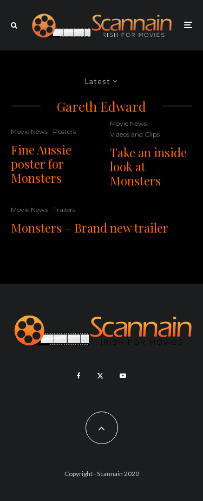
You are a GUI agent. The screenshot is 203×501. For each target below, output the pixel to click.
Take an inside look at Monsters (148, 166)
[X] (100, 375)
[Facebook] (79, 375)
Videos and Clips (135, 134)
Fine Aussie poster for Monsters (41, 164)
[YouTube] (123, 375)
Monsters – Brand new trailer (89, 228)
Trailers (64, 209)
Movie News (29, 131)
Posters (64, 131)
